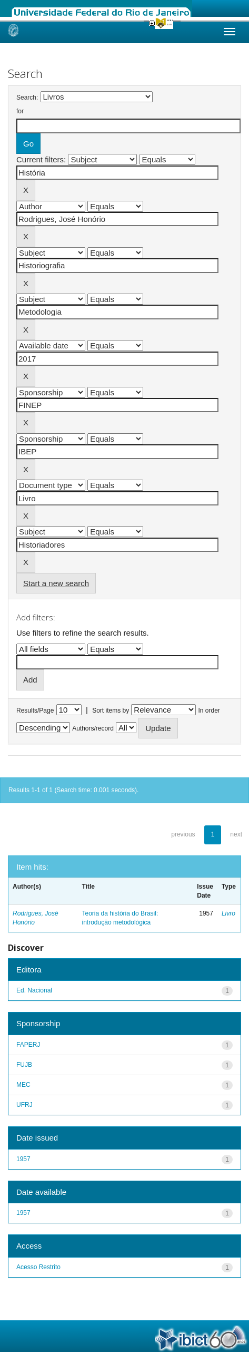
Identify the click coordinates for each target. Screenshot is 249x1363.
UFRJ (24, 1104)
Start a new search (56, 583)
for (20, 111)
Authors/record (93, 728)
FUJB (24, 1064)
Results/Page (35, 710)
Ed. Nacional (34, 990)
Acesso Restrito (38, 1267)
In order (209, 710)
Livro (228, 913)
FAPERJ (28, 1044)
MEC (23, 1084)
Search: (27, 97)
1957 (23, 1159)
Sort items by (110, 710)
